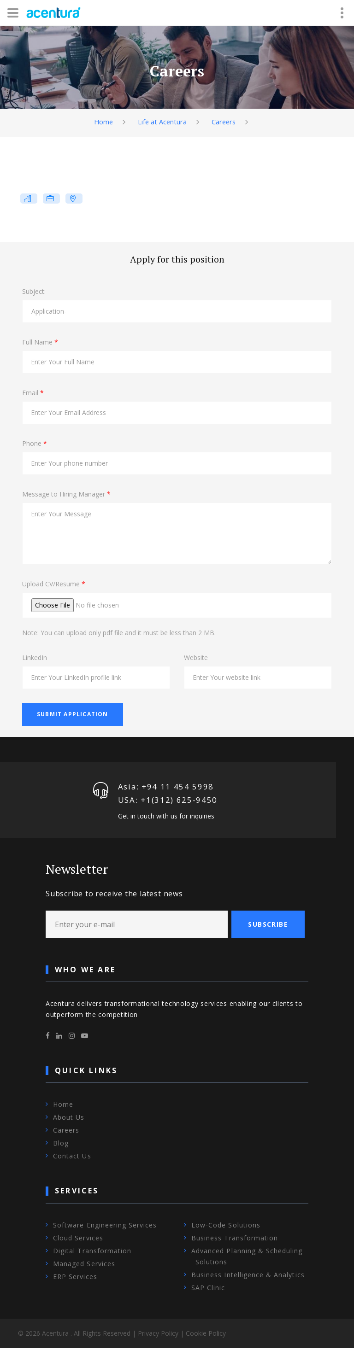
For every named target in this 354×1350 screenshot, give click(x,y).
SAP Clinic (208, 1289)
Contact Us (72, 1158)
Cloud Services (78, 1239)
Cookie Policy (206, 1335)
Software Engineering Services (105, 1226)
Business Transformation (234, 1239)
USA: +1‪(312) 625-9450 (167, 801)
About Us (68, 1119)
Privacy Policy (158, 1335)
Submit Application (72, 714)
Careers (224, 121)
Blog (61, 1145)
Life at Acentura (162, 121)
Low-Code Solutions (225, 1226)
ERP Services (75, 1278)
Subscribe (268, 926)
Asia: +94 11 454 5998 (166, 787)
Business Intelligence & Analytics (248, 1276)
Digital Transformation (92, 1252)
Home (102, 121)
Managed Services (84, 1265)
